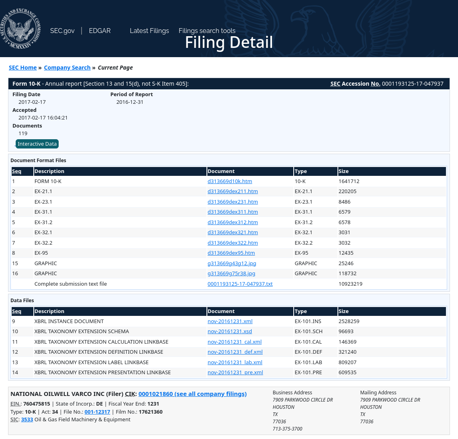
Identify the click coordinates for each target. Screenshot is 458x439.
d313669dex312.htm (233, 222)
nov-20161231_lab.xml (235, 362)
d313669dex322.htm (233, 242)
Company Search (67, 67)
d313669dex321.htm (233, 232)
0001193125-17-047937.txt (240, 283)
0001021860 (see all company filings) (193, 394)
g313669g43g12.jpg (232, 263)
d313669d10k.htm (230, 181)
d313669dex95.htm (231, 252)
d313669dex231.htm (233, 201)
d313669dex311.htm (233, 211)
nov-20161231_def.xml (235, 351)
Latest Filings (149, 31)
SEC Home (23, 67)
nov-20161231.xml (230, 321)
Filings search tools (207, 31)
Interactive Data (37, 143)
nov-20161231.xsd (230, 331)
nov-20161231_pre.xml (235, 372)
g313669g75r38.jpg (232, 273)
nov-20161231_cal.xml (235, 341)
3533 (27, 419)
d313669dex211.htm (233, 191)
